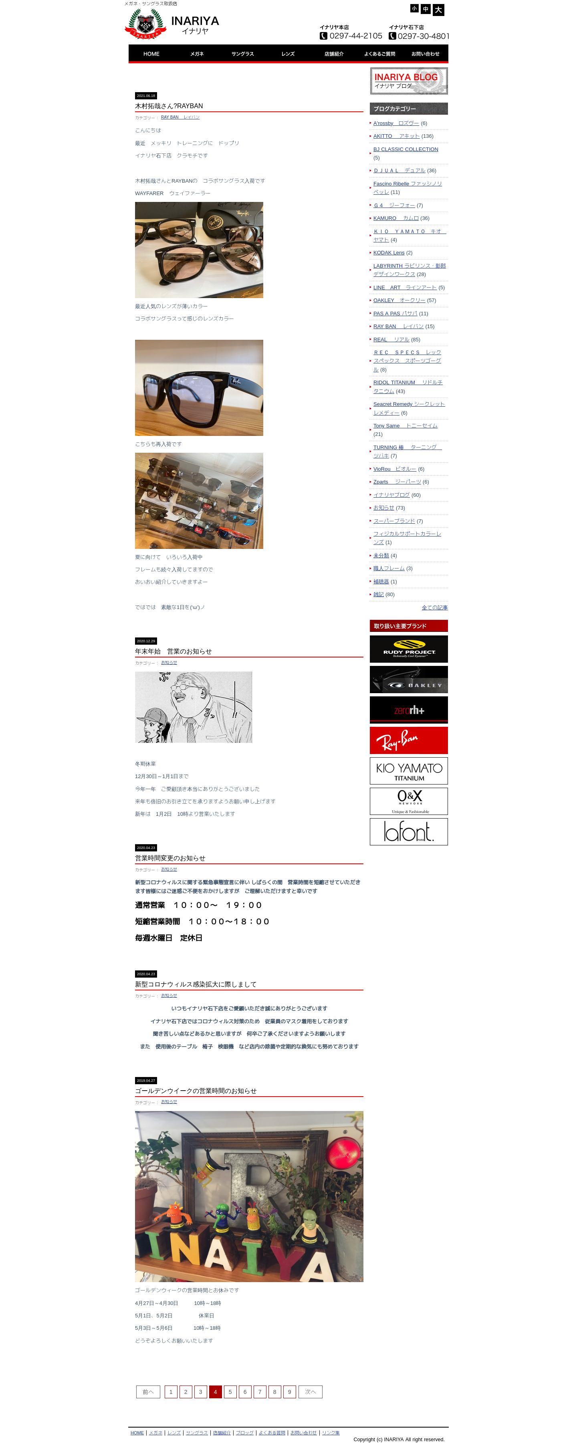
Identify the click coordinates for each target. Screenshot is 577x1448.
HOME (137, 1433)
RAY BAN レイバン (180, 117)
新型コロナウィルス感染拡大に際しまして (196, 984)
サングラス (197, 1433)
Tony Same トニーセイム (405, 425)
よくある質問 (272, 1433)
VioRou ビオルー (394, 468)
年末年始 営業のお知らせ (173, 651)
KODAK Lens (389, 252)
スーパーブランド (394, 520)
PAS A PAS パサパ (395, 313)
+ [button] (438, 10)
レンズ (174, 1433)
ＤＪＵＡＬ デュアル (399, 170)
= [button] (426, 9)
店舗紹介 (222, 1433)
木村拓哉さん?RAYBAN (169, 106)
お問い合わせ (304, 1433)
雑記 (378, 594)
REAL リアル (391, 339)
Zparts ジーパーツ (397, 481)
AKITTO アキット (396, 135)
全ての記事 (435, 607)
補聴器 (381, 581)
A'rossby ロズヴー (396, 123)
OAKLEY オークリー (399, 300)
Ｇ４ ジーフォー (394, 205)
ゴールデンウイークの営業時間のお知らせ (196, 1090)
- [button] (414, 8)
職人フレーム (389, 568)
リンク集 (331, 1433)
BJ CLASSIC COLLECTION (405, 149)
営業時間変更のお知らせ (170, 858)
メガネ (155, 1433)
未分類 (381, 555)
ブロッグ (245, 1433)
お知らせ (169, 662)
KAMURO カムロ (396, 218)
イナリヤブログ (391, 494)
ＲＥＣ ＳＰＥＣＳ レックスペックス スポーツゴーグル (407, 361)
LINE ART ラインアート (405, 287)
